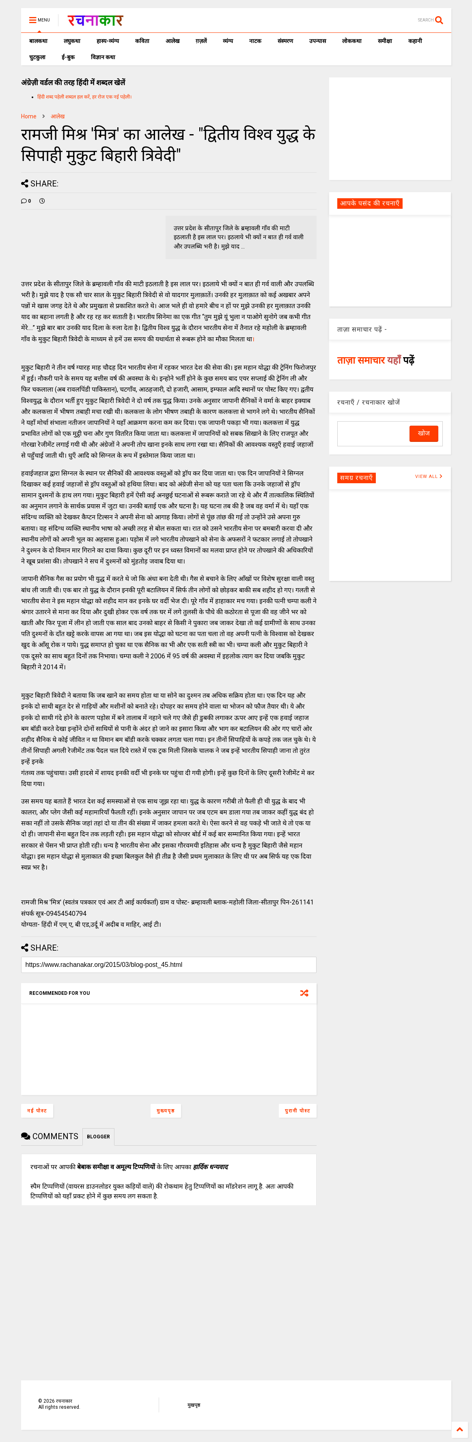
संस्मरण (285, 41)
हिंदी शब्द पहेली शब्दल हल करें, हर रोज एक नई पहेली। (84, 97)
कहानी (415, 41)
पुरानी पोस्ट (297, 1111)
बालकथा (38, 41)
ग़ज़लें (201, 41)
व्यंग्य (228, 41)
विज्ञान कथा (103, 57)
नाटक (255, 41)
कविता (142, 41)
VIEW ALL (429, 476)
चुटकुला (37, 57)
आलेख (172, 41)
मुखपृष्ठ (194, 1405)
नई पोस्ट (37, 1111)
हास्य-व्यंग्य (108, 41)
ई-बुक (68, 57)
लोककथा (352, 41)
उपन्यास (317, 41)
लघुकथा (72, 41)
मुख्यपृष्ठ (166, 1111)
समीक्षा (385, 41)
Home (29, 116)
